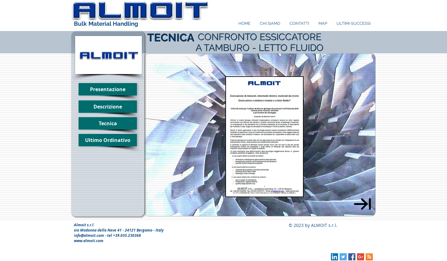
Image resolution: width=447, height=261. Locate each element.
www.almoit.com (88, 240)
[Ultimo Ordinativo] (108, 140)
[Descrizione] (108, 106)
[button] (108, 123)
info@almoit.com (89, 235)
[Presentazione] (108, 89)
